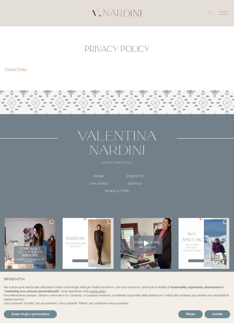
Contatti (135, 176)
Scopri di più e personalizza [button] (30, 314)
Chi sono (99, 184)
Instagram (8, 13)
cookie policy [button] (98, 291)
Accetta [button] (217, 314)
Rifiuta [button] (190, 314)
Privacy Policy (16, 69)
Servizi (135, 184)
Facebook (14, 13)
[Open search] (210, 13)
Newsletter (117, 191)
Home (99, 176)
